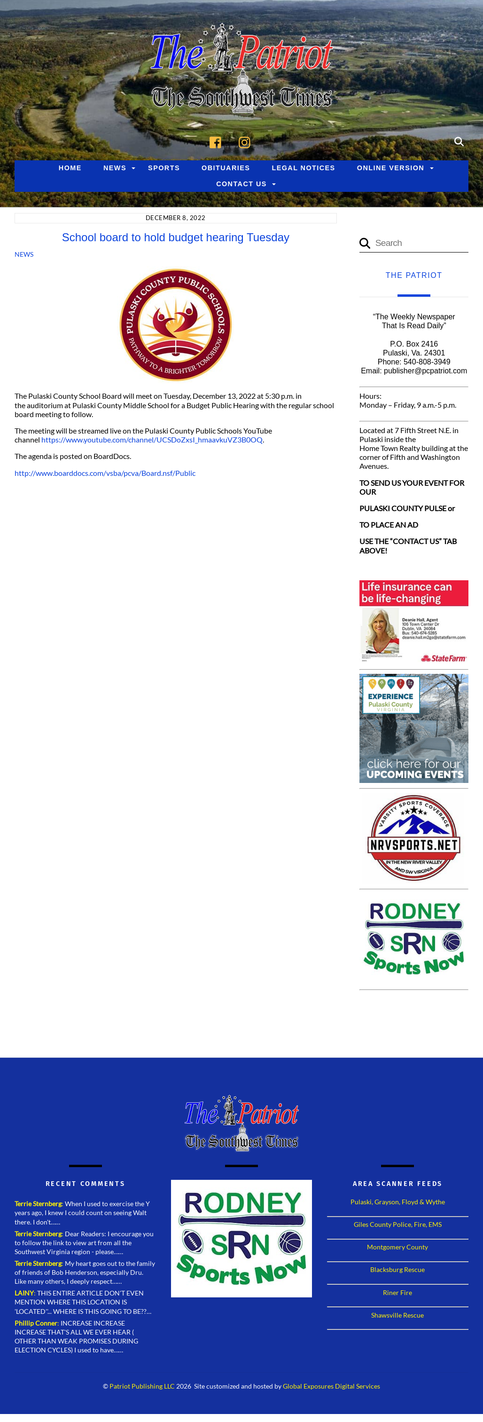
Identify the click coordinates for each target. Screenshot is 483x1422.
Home (70, 168)
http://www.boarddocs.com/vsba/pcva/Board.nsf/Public (105, 473)
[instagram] (247, 141)
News (114, 168)
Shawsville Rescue (397, 1315)
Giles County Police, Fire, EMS (398, 1225)
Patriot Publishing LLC (142, 1386)
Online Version (390, 168)
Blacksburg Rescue (397, 1270)
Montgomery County (397, 1247)
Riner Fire (397, 1292)
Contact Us (241, 184)
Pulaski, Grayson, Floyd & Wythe (398, 1202)
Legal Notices (303, 168)
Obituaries (226, 168)
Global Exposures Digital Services (331, 1386)
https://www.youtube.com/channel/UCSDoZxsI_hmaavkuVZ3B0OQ (152, 439)
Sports (164, 168)
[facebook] (218, 141)
